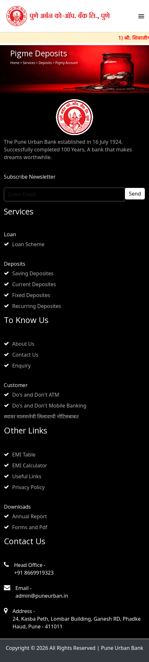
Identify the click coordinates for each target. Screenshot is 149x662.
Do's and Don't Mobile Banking (49, 405)
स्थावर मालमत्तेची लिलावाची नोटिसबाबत (41, 416)
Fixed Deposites (31, 295)
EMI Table (24, 454)
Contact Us (25, 354)
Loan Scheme (28, 244)
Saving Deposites (32, 273)
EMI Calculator (29, 465)
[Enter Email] (64, 194)
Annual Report (29, 516)
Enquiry (21, 365)
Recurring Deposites (36, 306)
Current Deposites (34, 284)
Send (135, 193)
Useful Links (26, 476)
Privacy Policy (28, 487)
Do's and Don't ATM (35, 394)
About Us (23, 343)
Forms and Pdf (29, 527)
